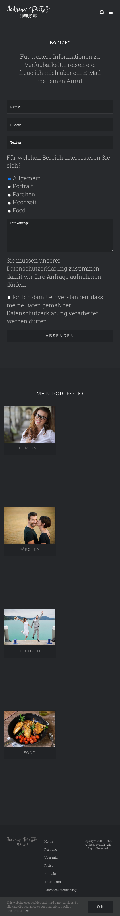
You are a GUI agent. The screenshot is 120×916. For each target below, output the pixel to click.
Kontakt (50, 874)
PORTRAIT (29, 448)
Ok (100, 906)
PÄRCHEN (29, 549)
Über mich (51, 857)
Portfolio (50, 849)
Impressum (52, 881)
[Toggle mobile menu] (111, 12)
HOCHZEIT (29, 651)
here (27, 911)
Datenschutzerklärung (37, 268)
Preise (48, 865)
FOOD (30, 752)
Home (48, 841)
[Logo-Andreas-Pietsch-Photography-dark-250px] (22, 839)
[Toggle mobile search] (102, 12)
